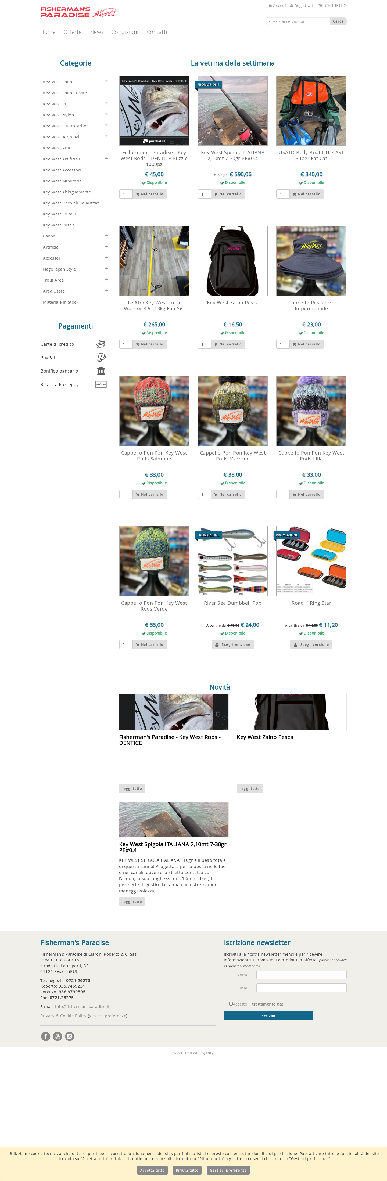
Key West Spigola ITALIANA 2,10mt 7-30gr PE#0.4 (233, 278)
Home (48, 31)
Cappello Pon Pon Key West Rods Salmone (154, 578)
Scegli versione (232, 767)
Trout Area (53, 402)
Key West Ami (56, 270)
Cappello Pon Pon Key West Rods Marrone (233, 578)
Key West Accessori (62, 292)
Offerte (73, 31)
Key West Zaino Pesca (233, 425)
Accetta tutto (152, 1170)
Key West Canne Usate (65, 215)
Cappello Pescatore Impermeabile (311, 428)
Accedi (277, 5)
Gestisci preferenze (228, 1170)
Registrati (301, 5)
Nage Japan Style (59, 391)
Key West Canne (58, 204)
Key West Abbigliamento (67, 314)
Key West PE (55, 226)
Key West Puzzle (59, 347)
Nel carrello (149, 316)
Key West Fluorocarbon (66, 248)
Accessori (52, 380)
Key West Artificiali (61, 281)
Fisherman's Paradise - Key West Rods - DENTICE (170, 862)
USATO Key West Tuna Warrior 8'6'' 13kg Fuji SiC (154, 428)
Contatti (157, 31)
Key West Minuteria (62, 303)
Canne (49, 358)
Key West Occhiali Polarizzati (71, 325)
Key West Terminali (62, 259)
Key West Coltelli (59, 336)
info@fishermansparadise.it (82, 1129)
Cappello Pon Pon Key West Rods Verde (154, 728)
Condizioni (125, 31)
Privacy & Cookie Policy (63, 1138)
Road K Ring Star (311, 725)
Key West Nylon (58, 237)
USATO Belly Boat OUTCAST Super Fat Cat (311, 278)
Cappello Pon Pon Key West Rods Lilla (311, 578)
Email (243, 1110)
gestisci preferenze (107, 1138)
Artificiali (52, 369)
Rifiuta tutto (187, 1170)
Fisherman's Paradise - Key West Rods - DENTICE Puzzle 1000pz (154, 281)
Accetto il (257, 1126)
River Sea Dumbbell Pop (232, 725)
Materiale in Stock (60, 424)
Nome (242, 1097)
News (96, 31)
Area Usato (54, 413)
